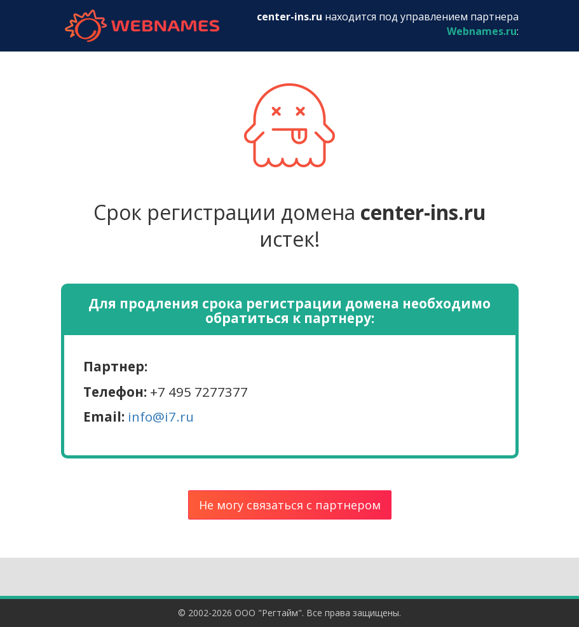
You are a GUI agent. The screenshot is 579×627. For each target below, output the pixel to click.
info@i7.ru (161, 416)
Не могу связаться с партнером (290, 505)
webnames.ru (142, 26)
